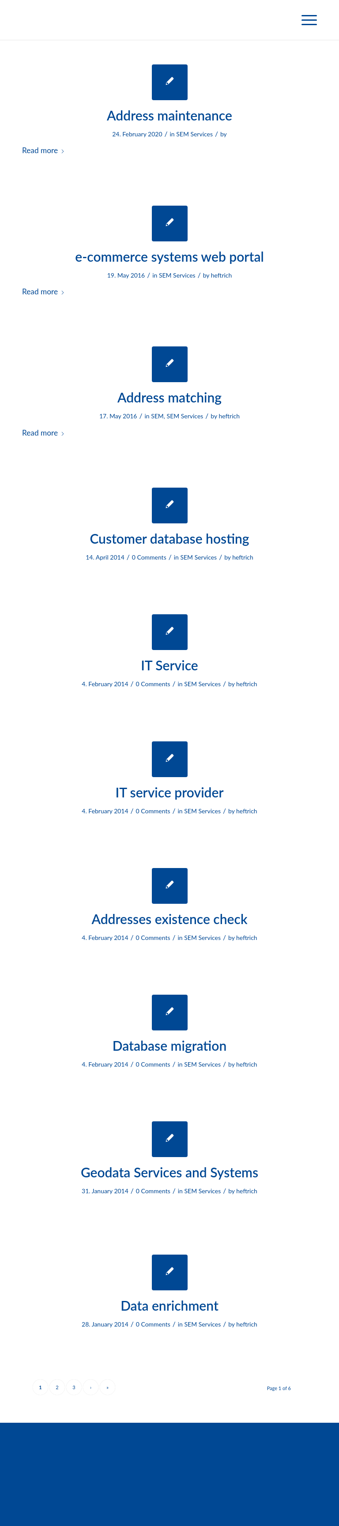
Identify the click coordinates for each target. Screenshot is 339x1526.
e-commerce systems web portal (169, 256)
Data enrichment (169, 1305)
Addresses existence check (169, 919)
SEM (157, 416)
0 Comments (149, 557)
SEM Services (194, 134)
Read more (43, 150)
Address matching (169, 397)
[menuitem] (305, 20)
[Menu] (305, 20)
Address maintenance (169, 115)
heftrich (221, 275)
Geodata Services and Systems (169, 1172)
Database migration (170, 1045)
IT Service (169, 665)
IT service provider (170, 792)
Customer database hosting (169, 538)
